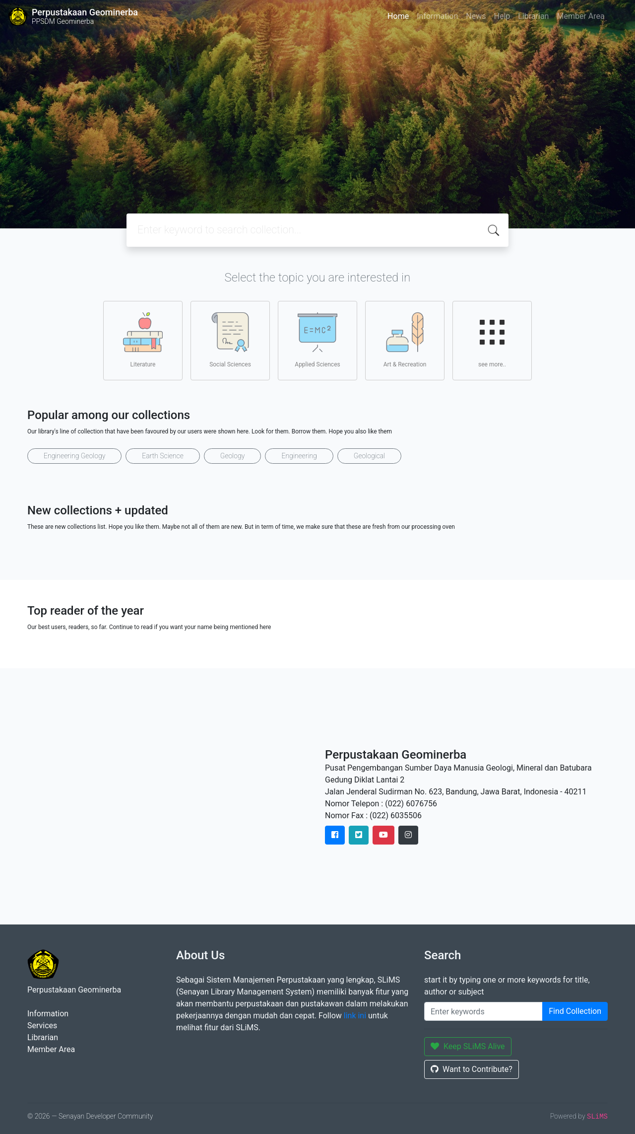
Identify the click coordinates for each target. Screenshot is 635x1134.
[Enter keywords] (483, 1011)
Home (398, 16)
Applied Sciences (317, 340)
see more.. (492, 340)
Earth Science (162, 456)
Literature (143, 340)
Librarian (533, 16)
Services (42, 1025)
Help (502, 16)
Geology (232, 456)
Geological (369, 456)
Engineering (299, 456)
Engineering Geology (74, 456)
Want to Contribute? (471, 1069)
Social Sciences (230, 340)
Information (437, 16)
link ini (355, 1015)
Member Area (580, 16)
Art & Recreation (405, 340)
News (476, 16)
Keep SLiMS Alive (468, 1046)
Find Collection (575, 1011)
